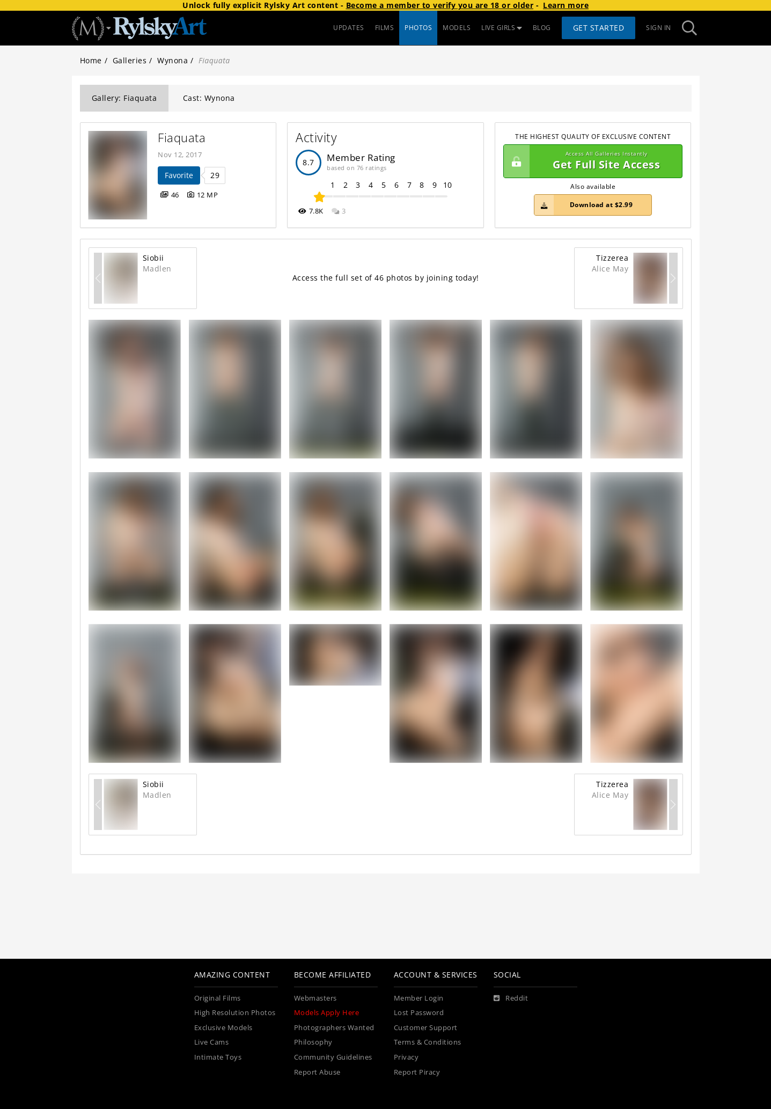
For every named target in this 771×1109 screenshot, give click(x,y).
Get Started (599, 28)
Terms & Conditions (427, 1042)
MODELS (457, 27)
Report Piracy (417, 1072)
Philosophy (313, 1042)
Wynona (172, 60)
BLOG (542, 27)
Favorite (179, 175)
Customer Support (426, 1027)
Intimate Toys (218, 1057)
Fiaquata (181, 137)
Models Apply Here (326, 1012)
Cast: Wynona (209, 98)
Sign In (658, 27)
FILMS (384, 27)
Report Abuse (317, 1072)
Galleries (130, 60)
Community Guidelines (333, 1057)
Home (91, 60)
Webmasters (315, 998)
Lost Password (419, 1012)
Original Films (217, 998)
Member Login (419, 998)
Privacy (406, 1057)
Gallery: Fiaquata (124, 98)
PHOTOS (418, 27)
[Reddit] (511, 998)
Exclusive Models (223, 1027)
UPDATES (348, 27)
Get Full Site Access (590, 161)
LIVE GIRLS (501, 27)
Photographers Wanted (334, 1027)
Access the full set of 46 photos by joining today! (385, 278)
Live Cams (211, 1042)
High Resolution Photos (235, 1012)
